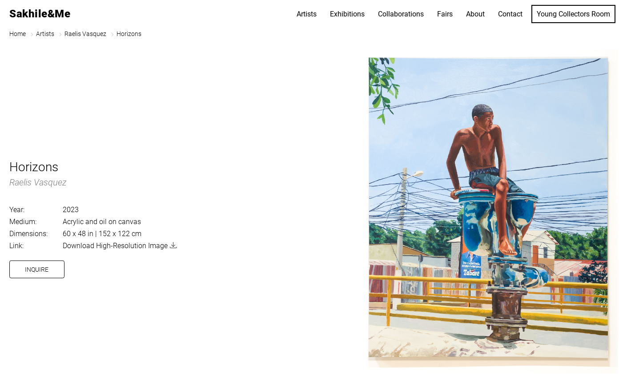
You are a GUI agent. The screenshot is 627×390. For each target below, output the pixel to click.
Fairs (445, 14)
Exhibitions (347, 14)
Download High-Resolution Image (115, 245)
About (475, 14)
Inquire (36, 269)
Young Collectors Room (573, 14)
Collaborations (401, 14)
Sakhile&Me (39, 14)
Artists (307, 14)
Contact (510, 14)
